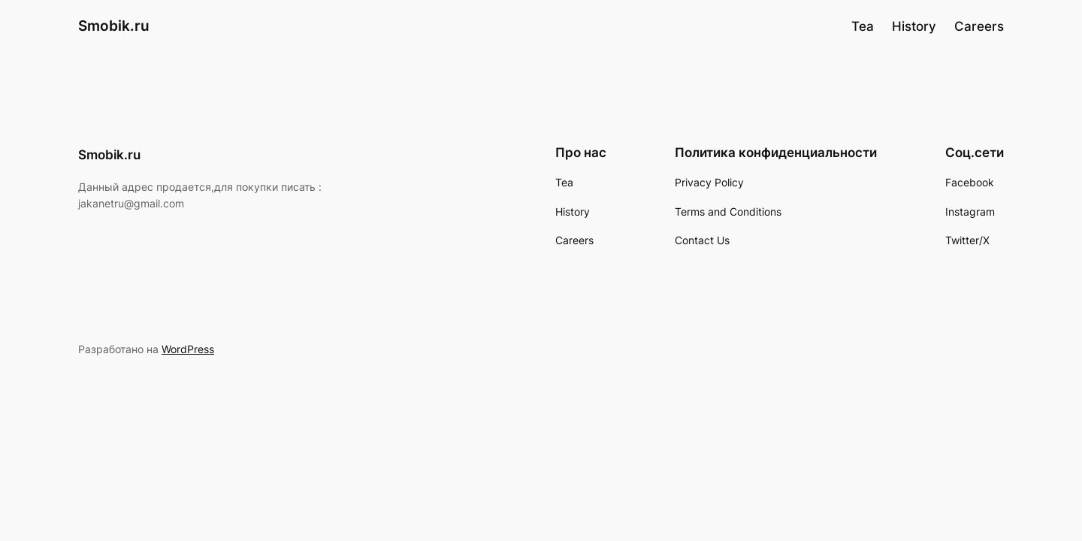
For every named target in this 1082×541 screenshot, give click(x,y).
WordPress (188, 349)
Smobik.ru (114, 26)
